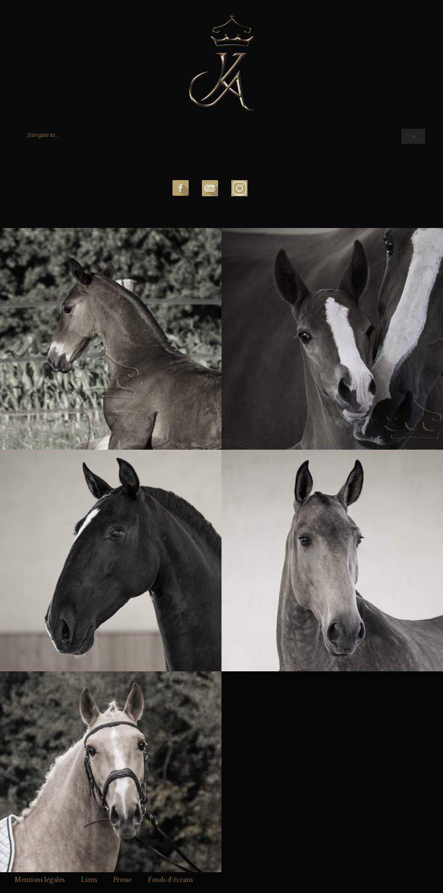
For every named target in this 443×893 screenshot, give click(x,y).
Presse (122, 880)
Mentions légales (39, 880)
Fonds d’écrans (170, 880)
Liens (89, 880)
